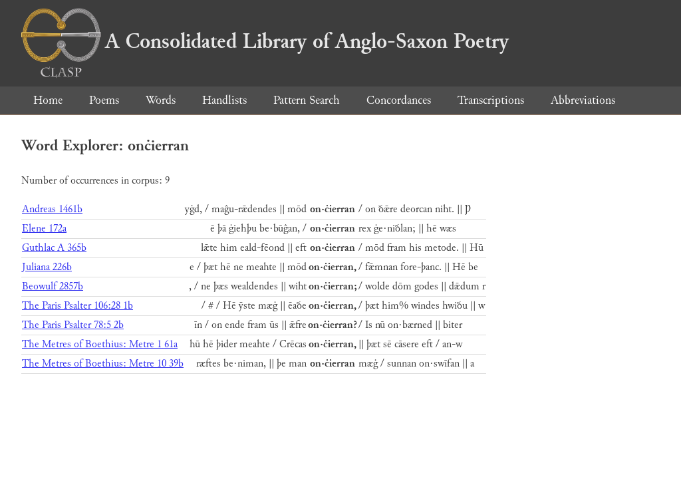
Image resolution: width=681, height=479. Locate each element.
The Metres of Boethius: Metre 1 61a (100, 344)
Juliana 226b (47, 267)
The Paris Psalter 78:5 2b (73, 325)
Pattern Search (306, 100)
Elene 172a (44, 228)
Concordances (398, 100)
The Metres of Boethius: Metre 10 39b (103, 363)
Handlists (224, 100)
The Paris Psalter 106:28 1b (77, 305)
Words (161, 100)
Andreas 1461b (52, 209)
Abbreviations (583, 100)
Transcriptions (491, 100)
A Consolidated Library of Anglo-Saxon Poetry (265, 41)
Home (48, 100)
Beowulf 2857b (52, 286)
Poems (104, 100)
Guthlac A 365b (54, 247)
